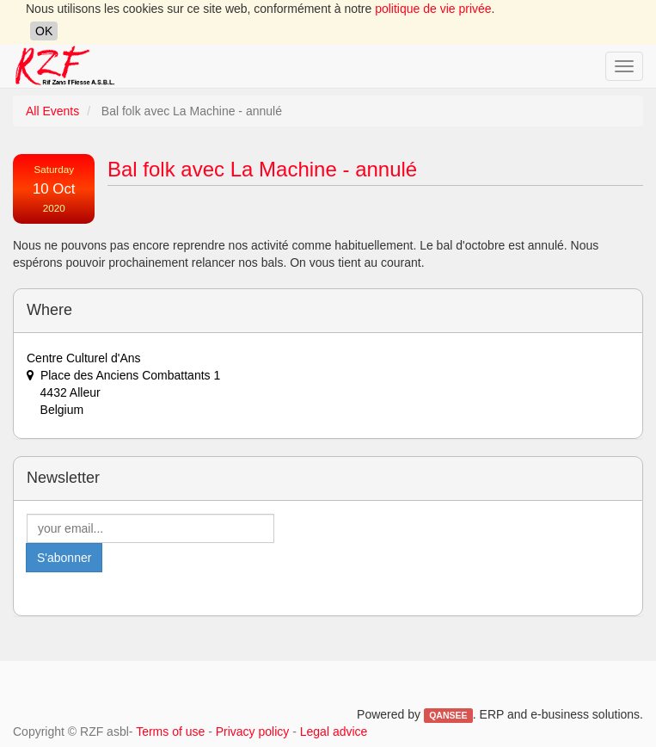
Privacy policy (253, 731)
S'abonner (64, 558)
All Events (52, 111)
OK (43, 31)
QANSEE (448, 715)
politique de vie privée (433, 8)
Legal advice (334, 731)
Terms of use (170, 731)
